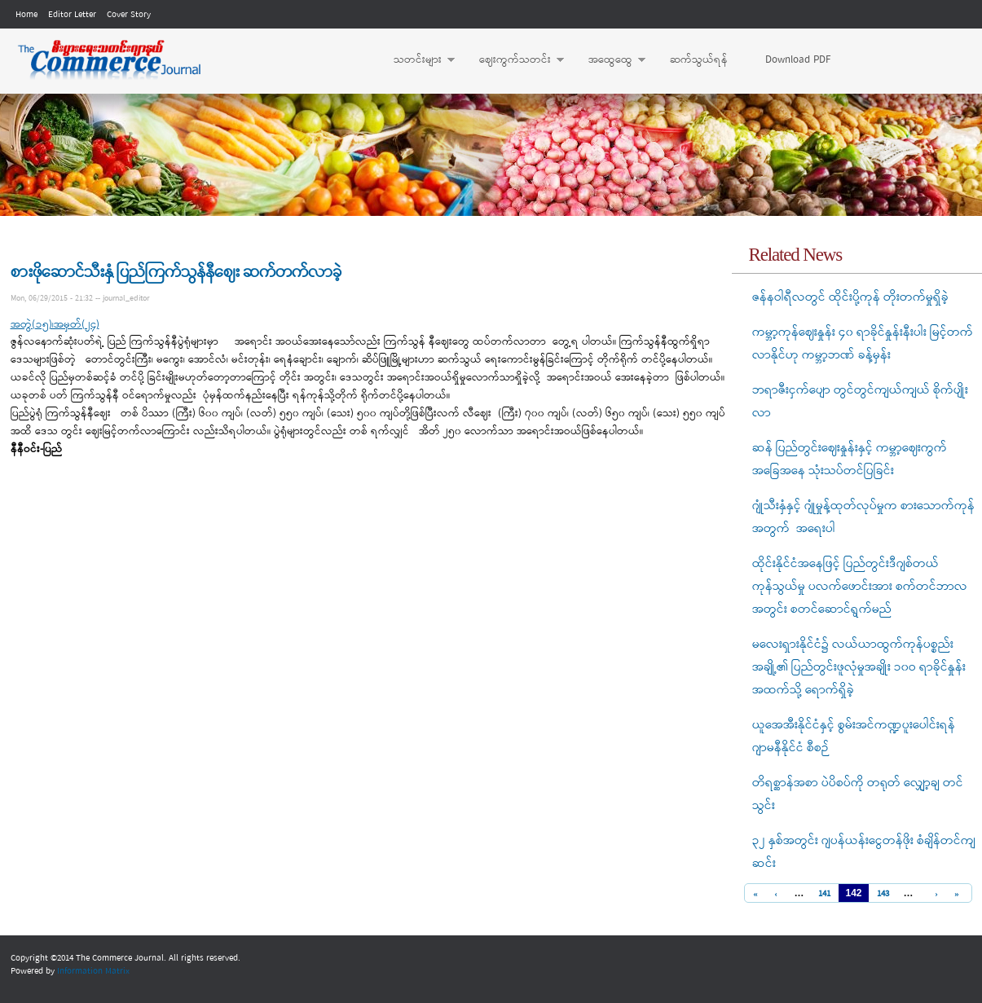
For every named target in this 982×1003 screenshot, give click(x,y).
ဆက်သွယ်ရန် (699, 59)
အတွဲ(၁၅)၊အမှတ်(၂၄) (55, 324)
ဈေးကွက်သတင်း (513, 60)
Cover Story (129, 14)
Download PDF (797, 59)
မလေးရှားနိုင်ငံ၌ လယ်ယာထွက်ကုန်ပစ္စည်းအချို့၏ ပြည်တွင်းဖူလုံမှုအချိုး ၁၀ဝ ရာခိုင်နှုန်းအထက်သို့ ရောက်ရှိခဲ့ (859, 667)
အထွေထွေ (608, 60)
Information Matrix (93, 971)
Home (26, 14)
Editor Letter (72, 14)
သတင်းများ (416, 60)
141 (824, 894)
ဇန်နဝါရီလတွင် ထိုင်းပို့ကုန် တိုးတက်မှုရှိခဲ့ (850, 297)
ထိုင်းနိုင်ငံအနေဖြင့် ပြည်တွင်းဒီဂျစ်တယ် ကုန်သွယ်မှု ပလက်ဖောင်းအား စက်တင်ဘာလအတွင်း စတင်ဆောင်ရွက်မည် (859, 586)
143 (883, 894)
